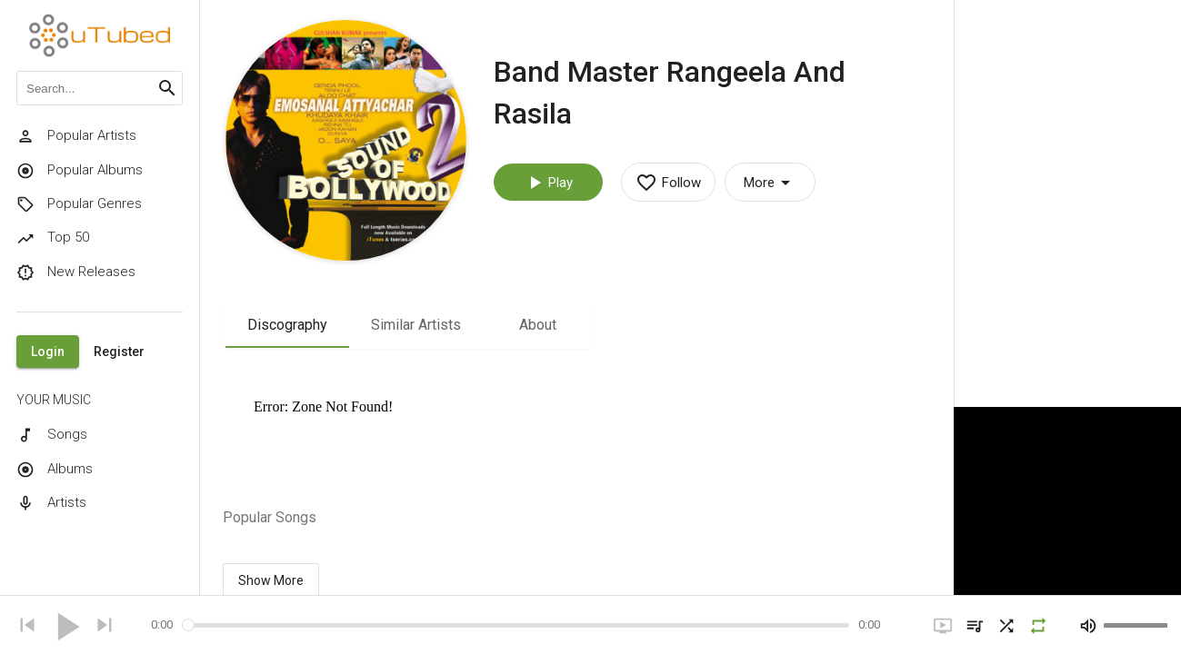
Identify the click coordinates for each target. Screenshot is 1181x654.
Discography (287, 324)
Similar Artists (416, 324)
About (537, 324)
